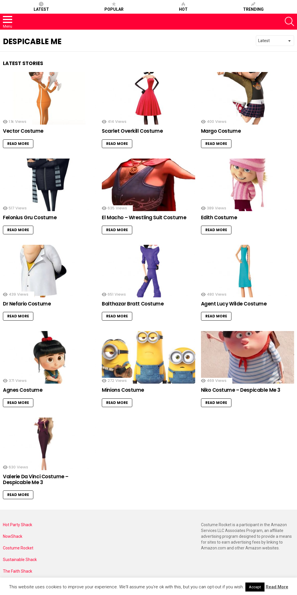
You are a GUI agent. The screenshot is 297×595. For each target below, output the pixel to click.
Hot (183, 7)
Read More (18, 143)
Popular (114, 7)
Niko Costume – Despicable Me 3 (240, 390)
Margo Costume (221, 130)
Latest (41, 7)
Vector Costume (23, 130)
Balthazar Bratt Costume (133, 303)
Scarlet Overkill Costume (132, 130)
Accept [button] (255, 587)
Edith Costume (219, 217)
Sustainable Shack (20, 559)
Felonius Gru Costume (30, 217)
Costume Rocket (18, 548)
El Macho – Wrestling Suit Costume (144, 217)
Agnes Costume (22, 390)
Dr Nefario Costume (27, 303)
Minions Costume (123, 390)
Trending (253, 7)
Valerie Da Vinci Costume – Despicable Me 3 (35, 479)
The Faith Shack (17, 571)
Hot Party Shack (17, 524)
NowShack (12, 536)
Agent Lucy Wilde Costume (234, 303)
